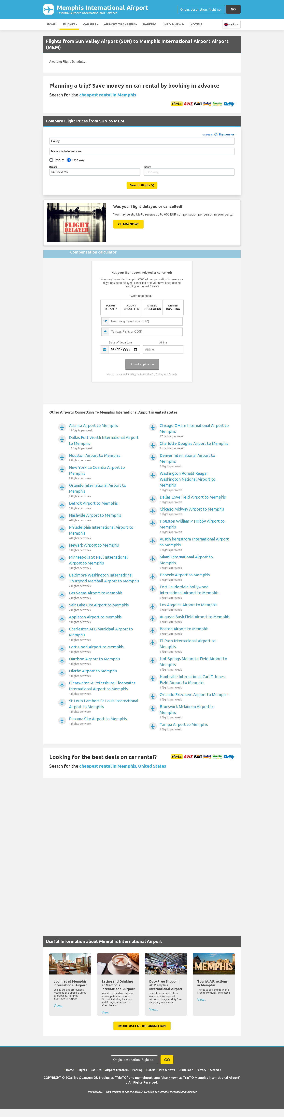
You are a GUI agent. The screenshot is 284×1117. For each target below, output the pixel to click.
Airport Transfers (120, 24)
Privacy (201, 1070)
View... (58, 1005)
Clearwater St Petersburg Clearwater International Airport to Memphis (104, 688)
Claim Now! (128, 224)
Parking (149, 24)
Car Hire (89, 24)
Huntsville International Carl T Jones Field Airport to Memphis (195, 682)
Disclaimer (186, 1070)
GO (233, 9)
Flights (69, 24)
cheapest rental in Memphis (107, 94)
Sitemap (215, 1070)
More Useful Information (142, 1026)
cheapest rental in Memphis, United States (122, 765)
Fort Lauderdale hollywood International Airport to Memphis (195, 592)
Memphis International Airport (102, 9)
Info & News (173, 24)
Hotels (196, 24)
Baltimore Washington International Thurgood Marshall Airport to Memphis (104, 580)
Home (51, 24)
